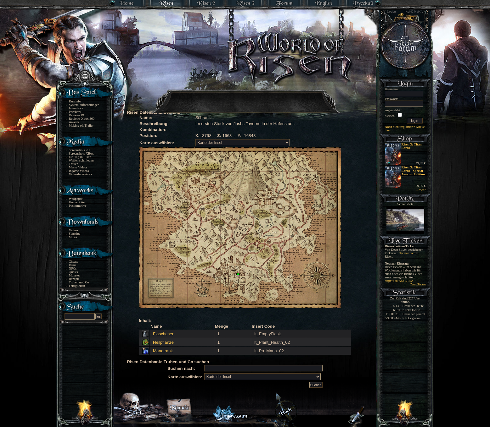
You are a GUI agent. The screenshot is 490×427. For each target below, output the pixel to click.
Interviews (76, 108)
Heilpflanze (163, 342)
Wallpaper (76, 198)
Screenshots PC (79, 150)
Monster (74, 275)
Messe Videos (78, 167)
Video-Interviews (80, 174)
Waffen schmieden (81, 160)
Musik (73, 237)
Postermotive (78, 205)
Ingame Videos (79, 170)
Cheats (73, 261)
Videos (73, 230)
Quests (73, 272)
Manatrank (163, 350)
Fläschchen (163, 333)
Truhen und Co (79, 282)
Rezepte (74, 279)
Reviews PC (77, 115)
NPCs (73, 268)
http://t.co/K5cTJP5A (399, 280)
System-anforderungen (84, 105)
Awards (74, 122)
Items (72, 265)
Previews (75, 111)
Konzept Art (77, 202)
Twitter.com (407, 253)
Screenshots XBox (81, 153)
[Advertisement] (245, 97)
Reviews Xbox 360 (82, 118)
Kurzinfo (75, 101)
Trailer (73, 164)
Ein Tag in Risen (80, 157)
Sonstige (75, 233)
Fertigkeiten (77, 285)
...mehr (421, 190)
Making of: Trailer (81, 125)
